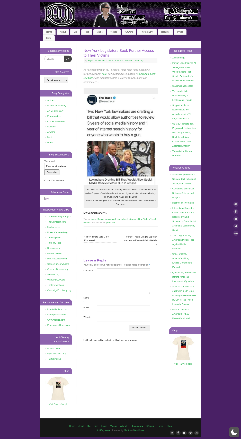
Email (86, 309)
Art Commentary (55, 111)
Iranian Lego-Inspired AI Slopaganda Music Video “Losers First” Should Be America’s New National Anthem (184, 72)
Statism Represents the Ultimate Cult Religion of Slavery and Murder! (184, 179)
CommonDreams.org (57, 269)
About (63, 32)
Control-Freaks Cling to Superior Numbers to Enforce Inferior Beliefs (140, 240)
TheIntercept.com (56, 285)
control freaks (97, 219)
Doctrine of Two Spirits (183, 202)
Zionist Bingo (178, 57)
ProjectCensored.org (57, 232)
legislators (132, 219)
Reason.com (53, 248)
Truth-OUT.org (54, 243)
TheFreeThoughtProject (59, 216)
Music (100, 32)
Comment (87, 272)
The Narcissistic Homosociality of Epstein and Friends (182, 95)
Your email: (49, 161)
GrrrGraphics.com (56, 320)
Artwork (129, 32)
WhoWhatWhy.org (56, 279)
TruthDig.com (54, 237)
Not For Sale (53, 348)
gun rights (121, 219)
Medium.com (53, 227)
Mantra (127, 430)
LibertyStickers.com (57, 314)
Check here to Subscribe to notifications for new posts (110, 340)
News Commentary (134, 60)
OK (66, 58)
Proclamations (54, 116)
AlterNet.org (53, 274)
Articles (51, 100)
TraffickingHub (54, 359)
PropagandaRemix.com (58, 325)
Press (180, 32)
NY (149, 219)
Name (86, 300)
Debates (51, 126)
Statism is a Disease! (182, 86)
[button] (234, 432)
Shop (48, 38)
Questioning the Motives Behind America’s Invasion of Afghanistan (184, 277)
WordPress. (139, 430)
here (104, 74)
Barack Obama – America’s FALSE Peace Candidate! (181, 314)
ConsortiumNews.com (58, 264)
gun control (110, 219)
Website (87, 317)
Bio (75, 32)
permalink (110, 223)
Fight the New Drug (56, 353)
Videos (113, 32)
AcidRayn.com (103, 430)
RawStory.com (54, 253)
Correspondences (56, 121)
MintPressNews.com (57, 258)
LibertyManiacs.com (57, 309)
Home (49, 32)
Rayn (90, 60)
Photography (146, 32)
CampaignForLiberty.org (59, 290)
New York (142, 219)
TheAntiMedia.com (56, 222)
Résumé (165, 32)
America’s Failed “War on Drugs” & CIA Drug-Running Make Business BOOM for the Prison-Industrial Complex (184, 295)
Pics (87, 32)
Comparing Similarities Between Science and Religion (183, 193)
